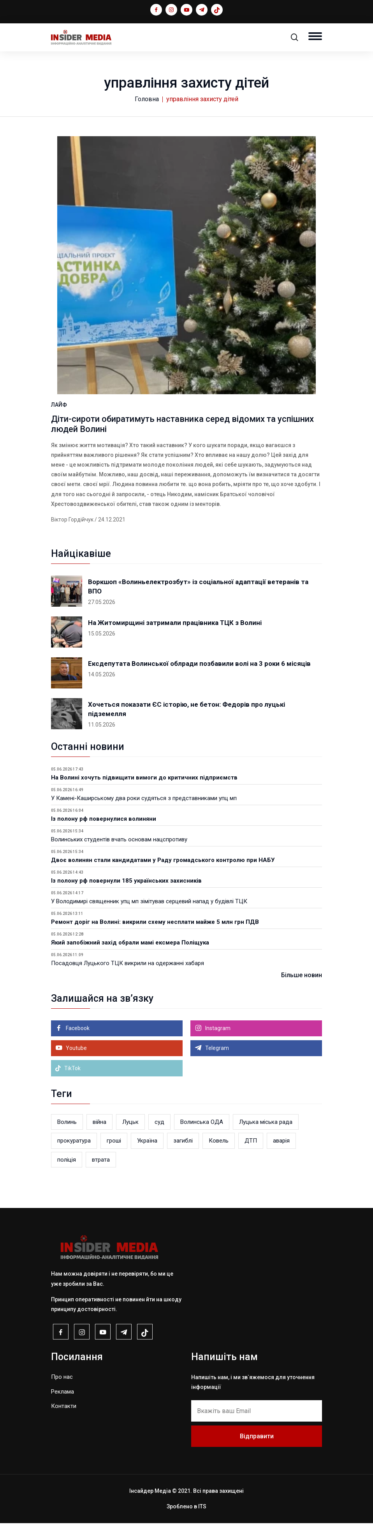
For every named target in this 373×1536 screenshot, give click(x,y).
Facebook (77, 1041)
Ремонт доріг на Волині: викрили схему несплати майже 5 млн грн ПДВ (155, 934)
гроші (114, 1153)
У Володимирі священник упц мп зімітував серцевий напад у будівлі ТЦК (149, 914)
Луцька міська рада (265, 1134)
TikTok (68, 1081)
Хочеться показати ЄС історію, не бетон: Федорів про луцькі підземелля (186, 721)
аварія (281, 1153)
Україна (147, 1153)
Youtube (76, 1061)
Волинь (67, 1134)
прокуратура (74, 1153)
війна (99, 1134)
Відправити (257, 1448)
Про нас (62, 1389)
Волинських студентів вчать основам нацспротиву (119, 852)
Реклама (62, 1404)
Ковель (219, 1153)
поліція (66, 1172)
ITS (202, 1519)
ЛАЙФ (59, 417)
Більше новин (301, 988)
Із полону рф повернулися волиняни (103, 831)
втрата (101, 1172)
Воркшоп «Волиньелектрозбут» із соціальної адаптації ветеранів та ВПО (198, 599)
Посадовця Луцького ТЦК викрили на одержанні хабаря (127, 976)
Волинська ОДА (201, 1134)
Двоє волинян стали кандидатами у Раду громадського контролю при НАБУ (162, 872)
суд (159, 1134)
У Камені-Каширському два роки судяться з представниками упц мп (144, 811)
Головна (147, 99)
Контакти (63, 1418)
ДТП (251, 1153)
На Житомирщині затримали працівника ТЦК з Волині (175, 635)
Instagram (217, 1041)
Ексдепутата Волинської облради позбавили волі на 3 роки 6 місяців (199, 676)
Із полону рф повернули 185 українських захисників (126, 893)
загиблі (183, 1153)
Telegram (216, 1061)
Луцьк (130, 1134)
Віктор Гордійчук (72, 532)
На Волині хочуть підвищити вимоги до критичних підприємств (144, 790)
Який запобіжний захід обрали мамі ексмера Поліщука (130, 955)
